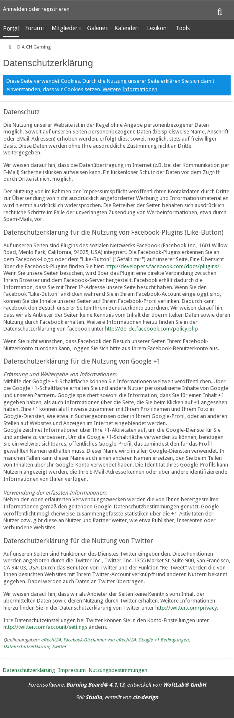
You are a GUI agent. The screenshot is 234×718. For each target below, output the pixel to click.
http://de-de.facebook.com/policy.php (151, 329)
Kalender (125, 28)
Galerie (96, 28)
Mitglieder (64, 28)
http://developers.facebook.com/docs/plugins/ (162, 266)
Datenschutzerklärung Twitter (34, 646)
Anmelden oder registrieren (36, 9)
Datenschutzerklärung (29, 670)
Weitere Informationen (130, 89)
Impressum (72, 670)
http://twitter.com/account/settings (45, 627)
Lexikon (157, 28)
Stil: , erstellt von (117, 697)
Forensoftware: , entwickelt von (117, 685)
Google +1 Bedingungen (163, 640)
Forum (33, 28)
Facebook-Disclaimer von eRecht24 (99, 640)
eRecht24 (51, 640)
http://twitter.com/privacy (186, 608)
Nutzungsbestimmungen (118, 670)
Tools (183, 28)
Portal (11, 28)
